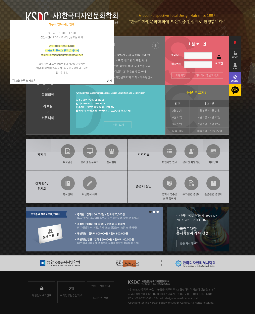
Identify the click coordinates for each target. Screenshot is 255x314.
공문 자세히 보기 (189, 243)
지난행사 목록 (89, 194)
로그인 (219, 63)
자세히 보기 (117, 125)
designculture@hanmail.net (181, 298)
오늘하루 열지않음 (25, 80)
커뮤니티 (48, 118)
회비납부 (213, 162)
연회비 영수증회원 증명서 (169, 195)
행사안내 (68, 194)
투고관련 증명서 (191, 194)
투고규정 (68, 162)
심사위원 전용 (100, 298)
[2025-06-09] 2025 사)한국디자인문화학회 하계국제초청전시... (116, 77)
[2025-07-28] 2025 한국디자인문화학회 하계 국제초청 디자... (115, 66)
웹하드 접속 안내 (100, 286)
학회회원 (48, 94)
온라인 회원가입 (191, 162)
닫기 (109, 80)
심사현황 (112, 162)
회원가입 (180, 75)
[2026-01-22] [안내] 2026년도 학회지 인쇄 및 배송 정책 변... (115, 55)
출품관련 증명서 (213, 194)
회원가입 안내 (169, 162)
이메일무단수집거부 (71, 295)
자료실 (48, 106)
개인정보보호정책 (41, 295)
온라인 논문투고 (89, 162)
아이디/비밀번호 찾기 (207, 75)
